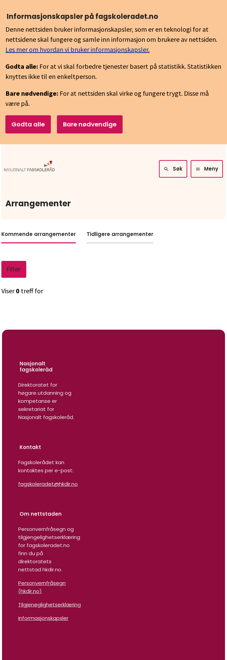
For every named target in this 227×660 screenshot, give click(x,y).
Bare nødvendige (90, 124)
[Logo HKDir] (29, 168)
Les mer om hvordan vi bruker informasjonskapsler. (77, 49)
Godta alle (28, 124)
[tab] (38, 236)
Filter (14, 269)
